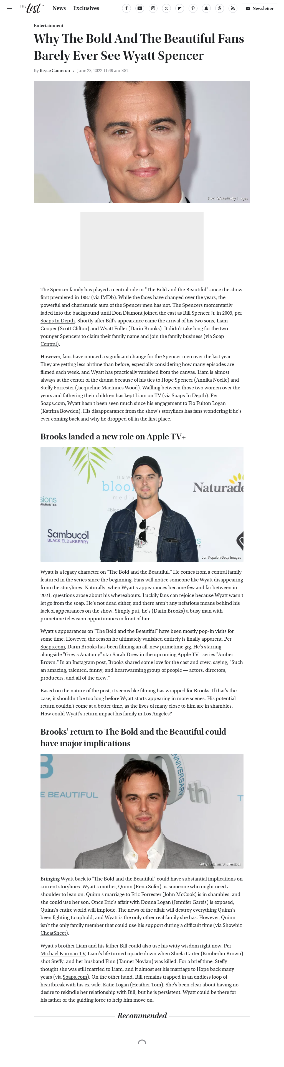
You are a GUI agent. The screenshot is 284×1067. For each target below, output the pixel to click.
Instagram (83, 662)
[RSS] (233, 8)
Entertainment (48, 25)
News (59, 8)
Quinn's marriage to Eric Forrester (123, 894)
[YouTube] (139, 8)
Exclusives (86, 8)
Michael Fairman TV (62, 954)
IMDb (107, 297)
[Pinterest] (193, 8)
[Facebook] (126, 8)
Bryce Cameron (55, 70)
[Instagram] (153, 8)
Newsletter (259, 8)
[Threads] (219, 8)
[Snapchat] (206, 8)
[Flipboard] (179, 8)
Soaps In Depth (57, 321)
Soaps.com (52, 403)
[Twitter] (166, 8)
